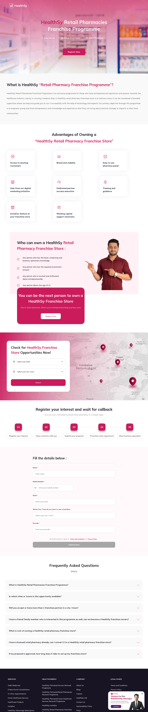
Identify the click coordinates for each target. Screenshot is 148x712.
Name (35, 468)
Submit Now (74, 545)
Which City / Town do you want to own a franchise (52, 509)
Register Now (74, 52)
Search (38, 383)
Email (35, 495)
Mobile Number (39, 482)
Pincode (36, 523)
